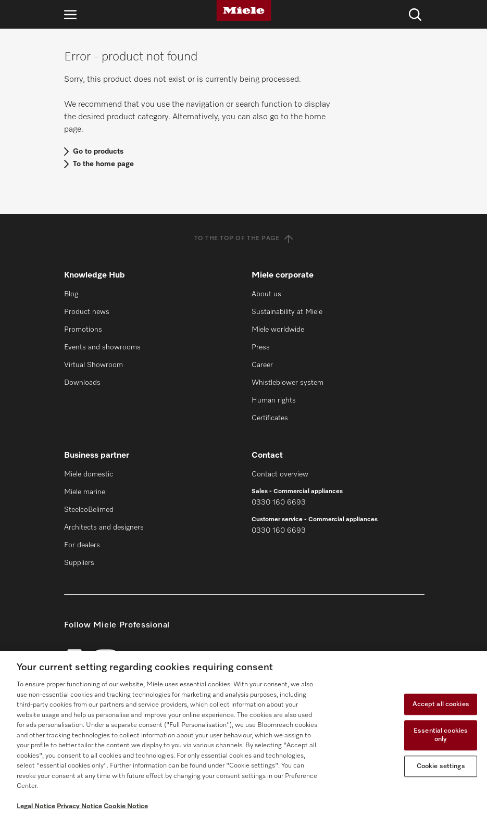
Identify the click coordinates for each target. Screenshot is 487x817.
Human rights (274, 400)
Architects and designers (104, 527)
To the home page (103, 164)
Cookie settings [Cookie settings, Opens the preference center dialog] (441, 766)
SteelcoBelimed (89, 509)
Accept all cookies (441, 704)
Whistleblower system (287, 382)
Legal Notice (36, 806)
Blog (71, 294)
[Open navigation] (70, 14)
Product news (86, 312)
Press (261, 347)
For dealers (82, 545)
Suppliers (79, 563)
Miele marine (84, 492)
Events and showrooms (102, 347)
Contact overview (280, 474)
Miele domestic (88, 474)
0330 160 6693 (279, 502)
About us (266, 294)
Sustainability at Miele (287, 312)
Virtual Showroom (93, 365)
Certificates (270, 418)
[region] (243, 734)
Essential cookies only (441, 735)
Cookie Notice (126, 806)
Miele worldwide (278, 329)
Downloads (82, 382)
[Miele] (244, 10)
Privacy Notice (79, 806)
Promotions (83, 329)
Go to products (98, 151)
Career (262, 365)
